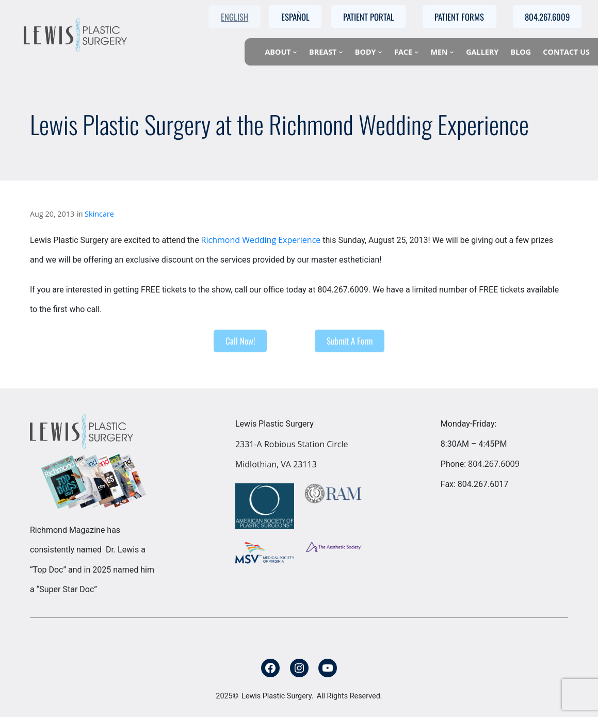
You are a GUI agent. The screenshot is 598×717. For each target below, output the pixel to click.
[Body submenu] (380, 52)
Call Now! (240, 340)
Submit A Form (350, 340)
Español (295, 16)
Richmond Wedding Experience (261, 240)
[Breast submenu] (340, 52)
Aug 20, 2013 (52, 214)
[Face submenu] (416, 52)
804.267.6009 (494, 463)
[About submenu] (295, 52)
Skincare (99, 214)
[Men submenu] (451, 52)
